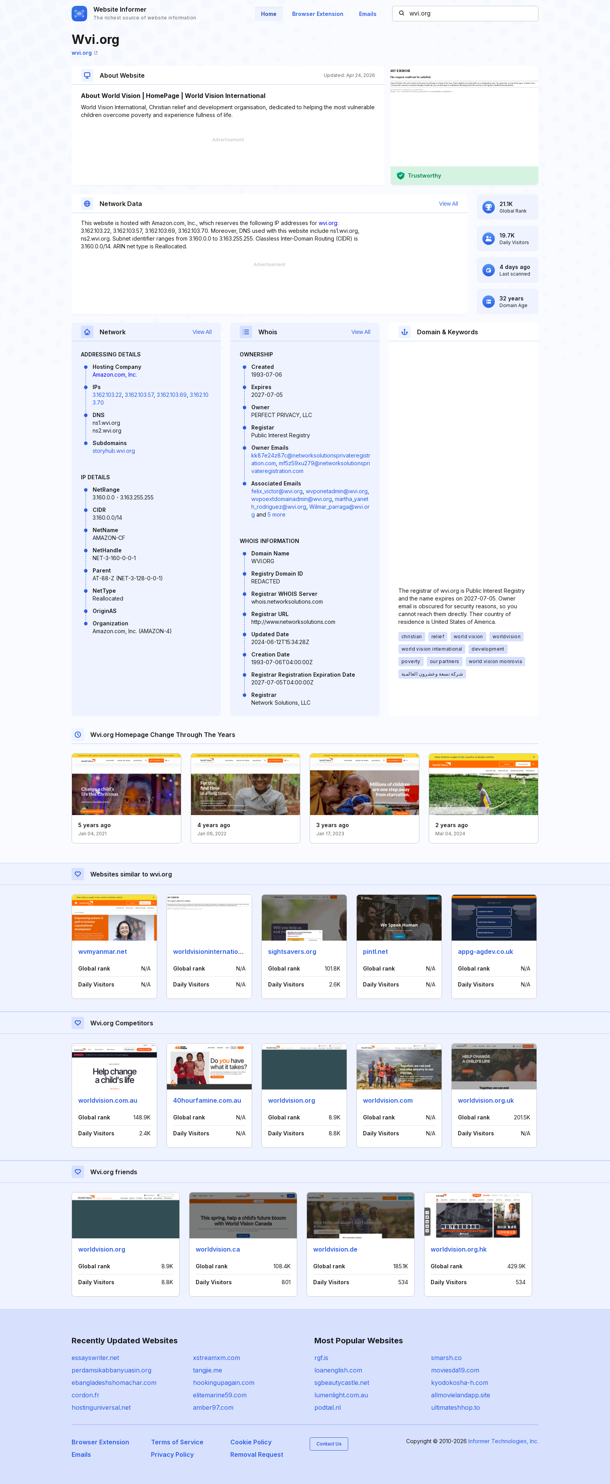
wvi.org (85, 52)
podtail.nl (327, 1407)
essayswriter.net (95, 1358)
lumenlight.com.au (341, 1395)
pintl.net (375, 951)
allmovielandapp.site (460, 1395)
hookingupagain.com (223, 1382)
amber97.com (213, 1407)
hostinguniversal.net (101, 1407)
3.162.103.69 (172, 394)
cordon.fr (86, 1395)
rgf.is (321, 1358)
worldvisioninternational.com (217, 951)
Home (269, 13)
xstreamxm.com (216, 1358)
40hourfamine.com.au (207, 1100)
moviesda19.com (455, 1370)
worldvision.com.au (107, 1100)
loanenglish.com (338, 1370)
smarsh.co (446, 1358)
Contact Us (329, 1444)
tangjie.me (207, 1370)
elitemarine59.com (220, 1395)
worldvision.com (388, 1100)
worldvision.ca (218, 1249)
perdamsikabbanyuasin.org (111, 1370)
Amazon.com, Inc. (115, 374)
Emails (368, 13)
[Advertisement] (228, 161)
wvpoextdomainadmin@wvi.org (291, 499)
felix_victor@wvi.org (277, 491)
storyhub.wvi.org (114, 450)
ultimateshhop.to (455, 1407)
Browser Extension (318, 13)
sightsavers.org (292, 951)
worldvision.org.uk (486, 1100)
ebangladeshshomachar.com (114, 1382)
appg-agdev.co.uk (485, 951)
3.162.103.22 (107, 394)
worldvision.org (291, 1100)
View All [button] (448, 204)
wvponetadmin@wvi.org (337, 491)
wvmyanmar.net (102, 951)
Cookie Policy (251, 1442)
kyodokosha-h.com (459, 1382)
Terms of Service (177, 1442)
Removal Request (256, 1454)
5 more (277, 514)
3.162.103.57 (139, 394)
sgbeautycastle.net (341, 1382)
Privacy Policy (172, 1454)
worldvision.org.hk (459, 1249)
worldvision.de (335, 1249)
